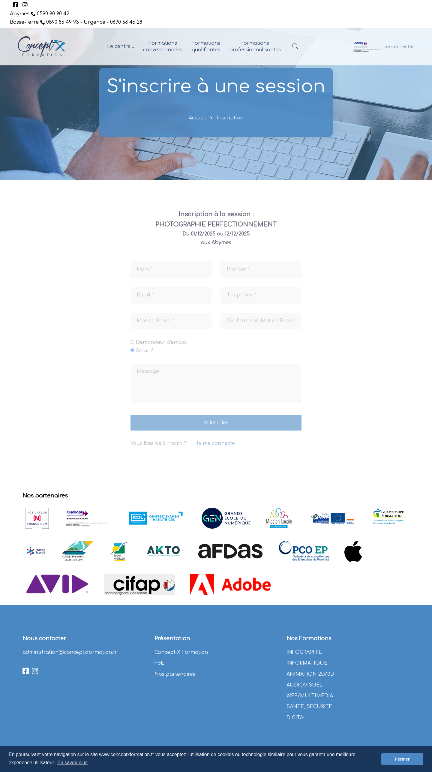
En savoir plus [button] (72, 762)
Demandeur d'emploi (162, 346)
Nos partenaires (174, 674)
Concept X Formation (181, 652)
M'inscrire (216, 427)
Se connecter (399, 46)
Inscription (230, 118)
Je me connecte (215, 447)
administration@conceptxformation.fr (69, 652)
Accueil (197, 118)
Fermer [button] (402, 759)
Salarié (145, 354)
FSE (159, 663)
